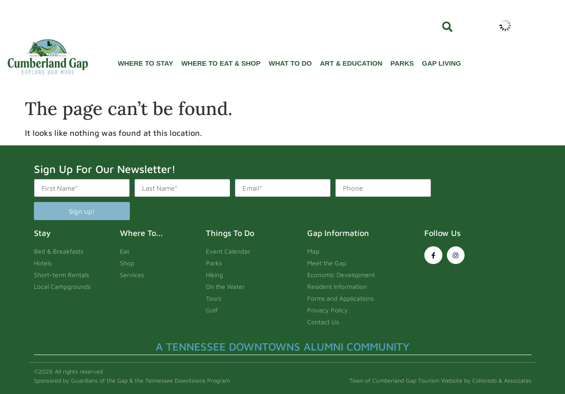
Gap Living (441, 63)
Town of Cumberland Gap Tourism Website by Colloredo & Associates (440, 380)
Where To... (141, 233)
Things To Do (230, 233)
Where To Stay (145, 63)
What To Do (290, 63)
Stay (42, 233)
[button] (447, 26)
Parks (401, 63)
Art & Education (351, 63)
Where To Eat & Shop (221, 63)
